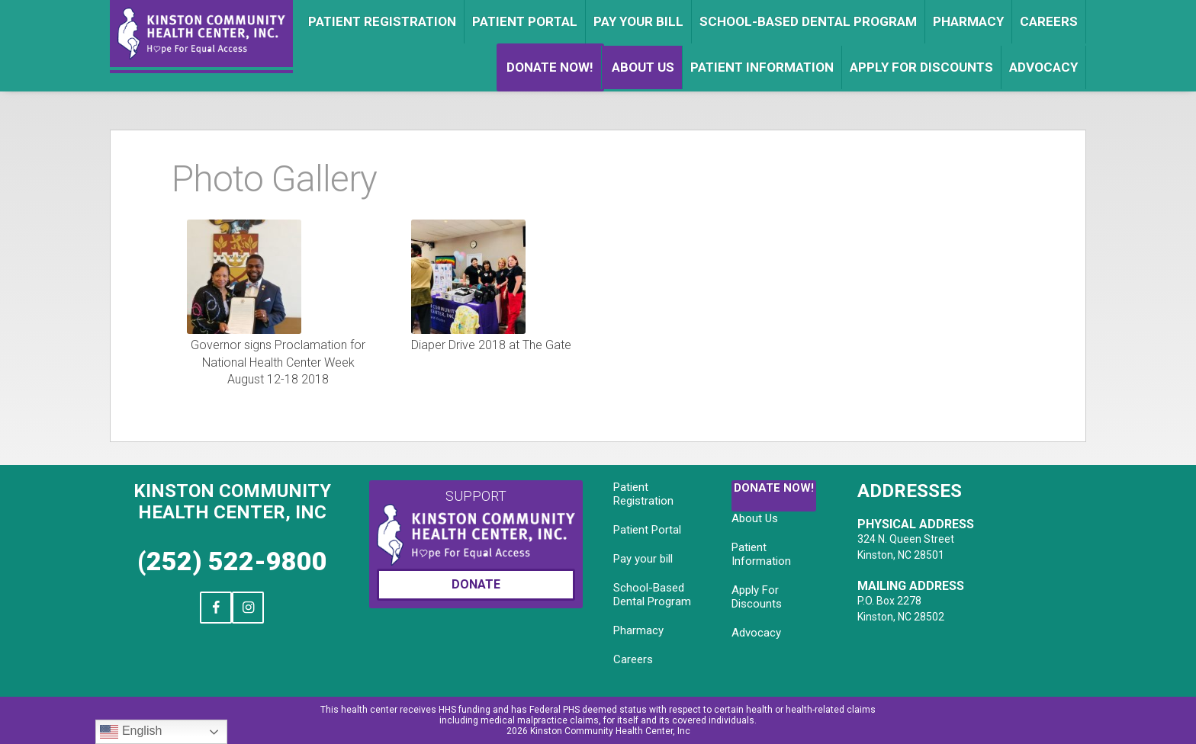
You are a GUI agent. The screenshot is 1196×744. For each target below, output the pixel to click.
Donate (476, 584)
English (131, 732)
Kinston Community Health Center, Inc (232, 501)
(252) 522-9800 (232, 561)
